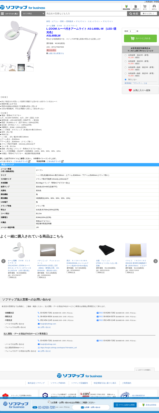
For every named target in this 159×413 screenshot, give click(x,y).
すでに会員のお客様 (127, 405)
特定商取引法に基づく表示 (105, 383)
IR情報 (156, 2)
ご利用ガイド (135, 8)
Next (155, 261)
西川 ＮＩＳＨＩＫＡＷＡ (77, 261)
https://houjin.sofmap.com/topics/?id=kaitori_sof (58, 348)
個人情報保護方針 (138, 395)
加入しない (131, 79)
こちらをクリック (22, 161)
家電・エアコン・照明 (55, 21)
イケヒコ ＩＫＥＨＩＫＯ (135, 261)
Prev (3, 261)
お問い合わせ (45, 327)
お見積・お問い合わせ (90, 407)
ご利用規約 (148, 2)
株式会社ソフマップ (36, 383)
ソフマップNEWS (57, 383)
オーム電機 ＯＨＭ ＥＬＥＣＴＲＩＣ (61, 26)
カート (145, 8)
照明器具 (69, 21)
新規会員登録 (126, 8)
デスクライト (108, 21)
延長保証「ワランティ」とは (136, 83)
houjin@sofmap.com (48, 324)
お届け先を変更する (56, 53)
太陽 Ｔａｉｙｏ (103, 261)
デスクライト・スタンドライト (88, 21)
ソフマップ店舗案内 (79, 383)
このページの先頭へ (144, 370)
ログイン (154, 8)
